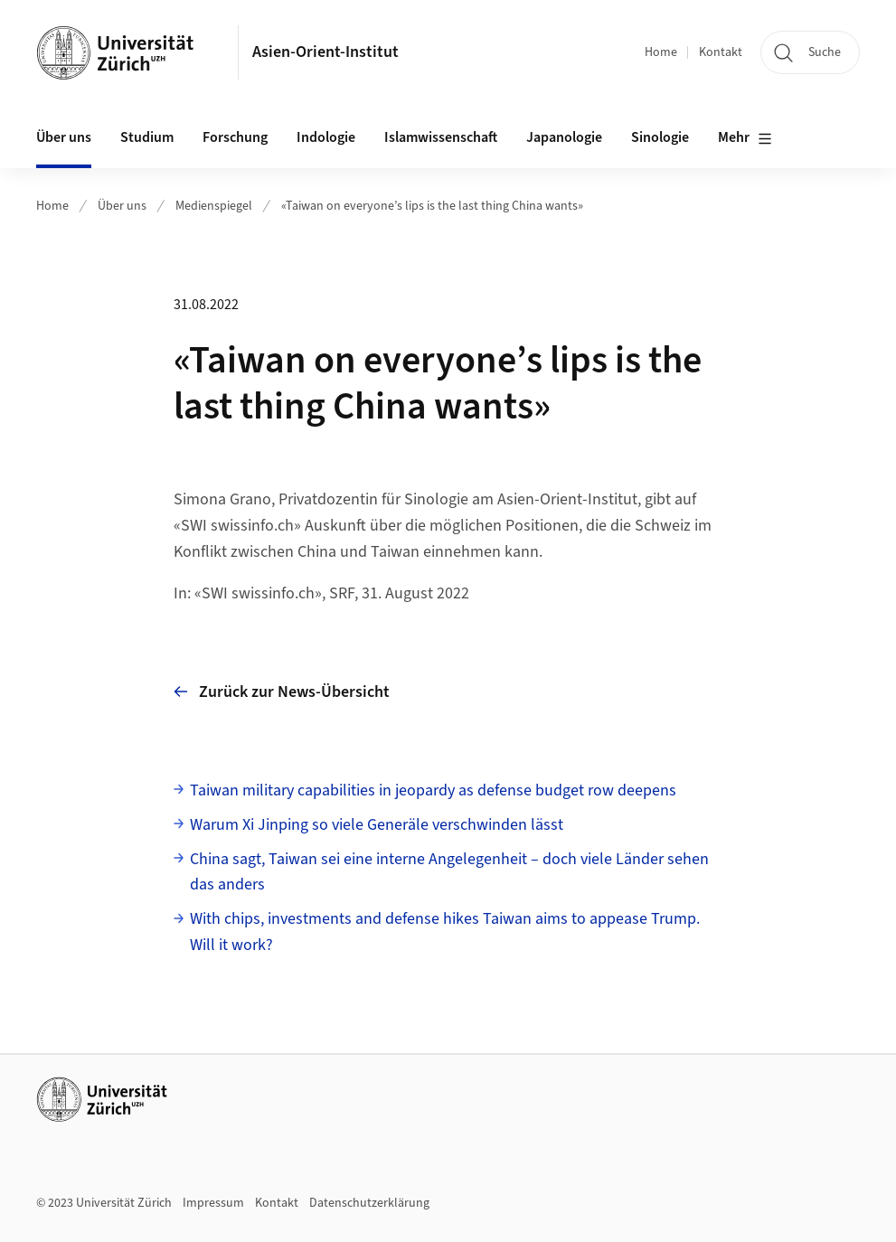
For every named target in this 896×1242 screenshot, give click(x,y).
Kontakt (720, 52)
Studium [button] (147, 137)
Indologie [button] (326, 137)
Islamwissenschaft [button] (440, 137)
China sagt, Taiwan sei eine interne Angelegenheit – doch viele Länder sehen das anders (449, 872)
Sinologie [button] (660, 137)
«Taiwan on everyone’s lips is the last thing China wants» (432, 206)
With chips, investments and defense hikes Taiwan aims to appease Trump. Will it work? (445, 932)
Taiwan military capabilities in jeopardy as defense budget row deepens (433, 790)
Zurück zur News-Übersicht (282, 692)
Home (661, 52)
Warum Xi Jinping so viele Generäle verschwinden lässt (376, 825)
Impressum (213, 1203)
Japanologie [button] (564, 137)
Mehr (745, 138)
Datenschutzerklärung (369, 1203)
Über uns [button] (63, 137)
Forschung (235, 137)
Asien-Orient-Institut (325, 52)
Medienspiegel (213, 206)
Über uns (122, 206)
